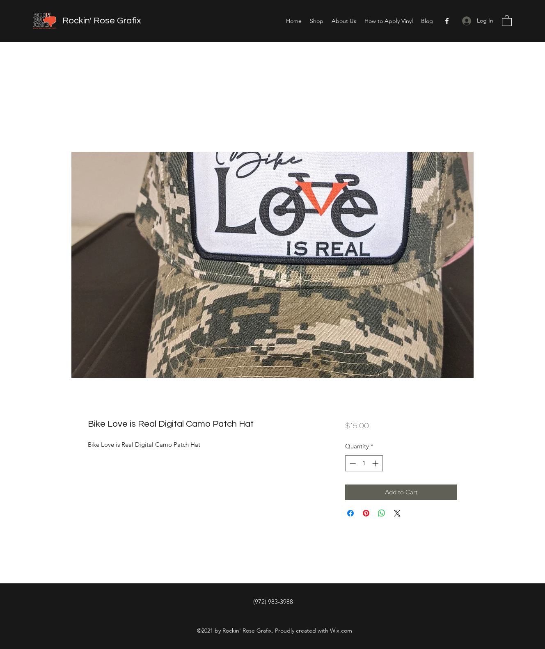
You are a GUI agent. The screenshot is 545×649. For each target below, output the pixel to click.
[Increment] (376, 463)
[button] (507, 20)
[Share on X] (397, 513)
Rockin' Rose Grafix (101, 20)
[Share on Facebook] (350, 513)
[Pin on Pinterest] (366, 513)
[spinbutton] (364, 463)
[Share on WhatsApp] (382, 513)
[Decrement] (351, 463)
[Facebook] (447, 21)
